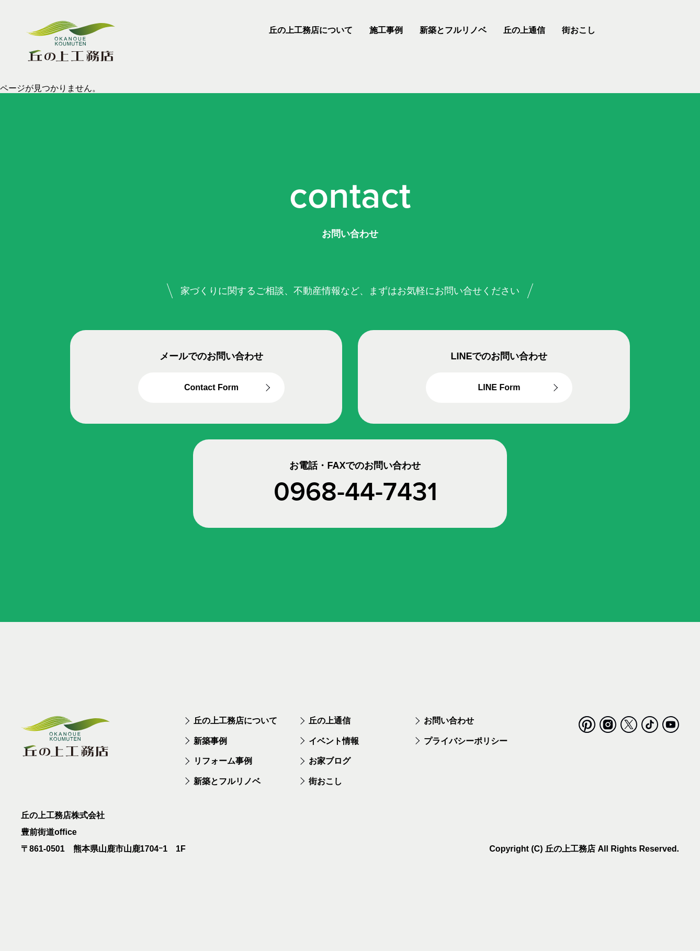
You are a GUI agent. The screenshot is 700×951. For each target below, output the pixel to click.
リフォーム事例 (223, 770)
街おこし (325, 790)
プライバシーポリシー (465, 750)
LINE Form (499, 388)
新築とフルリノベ (227, 790)
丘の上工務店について (235, 730)
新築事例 (210, 750)
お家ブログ (330, 770)
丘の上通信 (330, 730)
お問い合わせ (449, 730)
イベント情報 (334, 750)
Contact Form (211, 388)
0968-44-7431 (355, 492)
